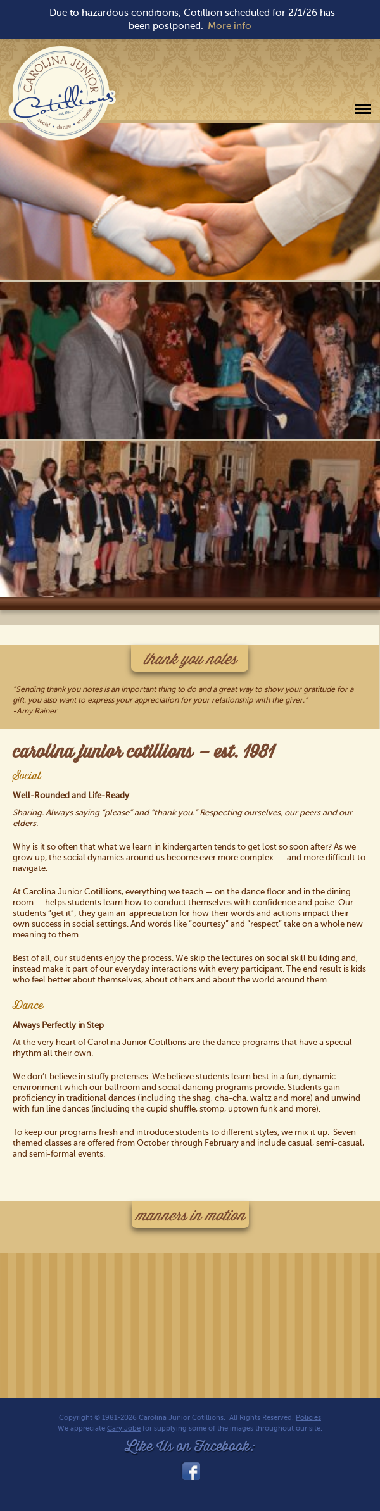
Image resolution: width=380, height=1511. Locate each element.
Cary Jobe (124, 1428)
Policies (308, 1418)
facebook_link (190, 1471)
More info (229, 26)
